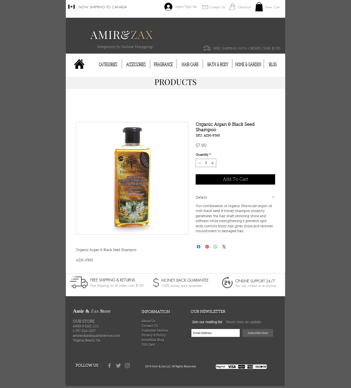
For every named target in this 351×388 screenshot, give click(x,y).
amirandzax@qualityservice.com (96, 336)
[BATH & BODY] (217, 64)
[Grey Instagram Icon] (127, 365)
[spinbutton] (206, 163)
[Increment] (213, 163)
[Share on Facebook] (198, 246)
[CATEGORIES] (108, 64)
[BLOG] (272, 64)
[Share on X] (224, 246)
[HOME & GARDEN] (248, 64)
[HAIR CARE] (190, 64)
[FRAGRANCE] (163, 64)
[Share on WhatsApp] (215, 246)
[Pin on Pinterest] (207, 246)
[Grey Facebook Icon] (109, 365)
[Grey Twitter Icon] (118, 365)
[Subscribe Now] (257, 333)
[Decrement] (199, 163)
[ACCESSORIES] (135, 64)
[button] (259, 6)
